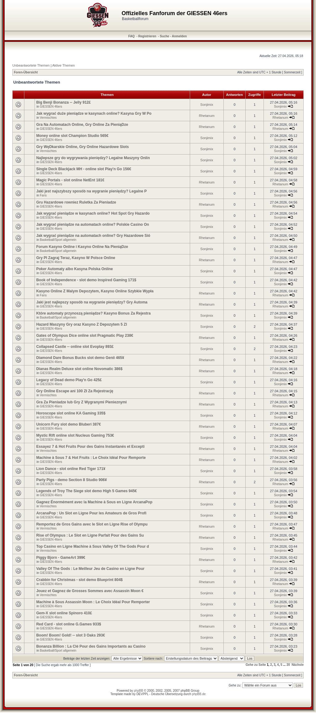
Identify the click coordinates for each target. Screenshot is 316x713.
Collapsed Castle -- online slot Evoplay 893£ (75, 346)
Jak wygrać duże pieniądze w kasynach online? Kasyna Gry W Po (93, 113)
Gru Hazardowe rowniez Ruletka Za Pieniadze (76, 202)
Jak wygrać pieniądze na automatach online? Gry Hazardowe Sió (93, 235)
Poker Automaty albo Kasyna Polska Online (74, 269)
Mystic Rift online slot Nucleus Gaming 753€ (75, 435)
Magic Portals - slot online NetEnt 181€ (70, 180)
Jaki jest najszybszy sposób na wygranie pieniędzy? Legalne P (91, 191)
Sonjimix (206, 104)
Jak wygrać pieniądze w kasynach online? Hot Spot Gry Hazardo (92, 213)
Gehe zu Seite (256, 664)
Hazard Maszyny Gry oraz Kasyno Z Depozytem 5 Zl (81, 324)
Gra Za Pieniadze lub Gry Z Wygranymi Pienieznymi (81, 402)
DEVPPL (142, 694)
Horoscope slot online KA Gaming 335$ (70, 413)
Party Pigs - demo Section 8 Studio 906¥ (71, 480)
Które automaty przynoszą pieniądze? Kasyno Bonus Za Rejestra (93, 313)
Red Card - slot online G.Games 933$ (68, 624)
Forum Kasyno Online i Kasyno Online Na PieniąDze (82, 247)
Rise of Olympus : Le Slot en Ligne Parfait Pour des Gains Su (90, 535)
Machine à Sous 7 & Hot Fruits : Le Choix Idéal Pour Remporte (91, 457)
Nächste (298, 664)
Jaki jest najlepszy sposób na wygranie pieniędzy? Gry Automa (91, 302)
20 (288, 664)
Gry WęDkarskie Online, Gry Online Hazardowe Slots (82, 147)
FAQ (131, 36)
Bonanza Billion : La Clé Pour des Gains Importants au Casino (90, 646)
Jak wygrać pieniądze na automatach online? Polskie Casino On (92, 224)
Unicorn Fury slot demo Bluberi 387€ (68, 424)
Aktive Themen (63, 65)
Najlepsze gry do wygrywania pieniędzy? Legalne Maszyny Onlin (93, 158)
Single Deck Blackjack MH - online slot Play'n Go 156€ (83, 169)
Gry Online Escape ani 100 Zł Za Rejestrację (74, 391)
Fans (43, 195)
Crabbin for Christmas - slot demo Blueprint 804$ (79, 580)
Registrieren (147, 36)
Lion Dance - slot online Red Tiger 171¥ (70, 469)
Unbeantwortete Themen (31, 65)
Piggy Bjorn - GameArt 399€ (60, 557)
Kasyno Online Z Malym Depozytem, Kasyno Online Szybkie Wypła (94, 291)
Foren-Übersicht (26, 72)
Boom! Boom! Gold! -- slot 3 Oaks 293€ (70, 635)
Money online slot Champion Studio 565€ (72, 136)
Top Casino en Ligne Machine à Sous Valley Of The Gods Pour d (92, 546)
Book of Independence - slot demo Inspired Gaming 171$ (86, 280)
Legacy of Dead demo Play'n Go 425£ (69, 380)
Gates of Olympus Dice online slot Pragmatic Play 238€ (84, 335)
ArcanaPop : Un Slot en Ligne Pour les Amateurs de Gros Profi (91, 513)
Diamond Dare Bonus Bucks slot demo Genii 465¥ (80, 358)
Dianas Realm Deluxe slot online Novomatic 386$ (79, 369)
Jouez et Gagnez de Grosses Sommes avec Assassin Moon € (89, 591)
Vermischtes (48, 117)
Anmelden (179, 36)
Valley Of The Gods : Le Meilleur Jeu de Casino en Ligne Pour (90, 569)
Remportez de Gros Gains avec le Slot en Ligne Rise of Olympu (92, 524)
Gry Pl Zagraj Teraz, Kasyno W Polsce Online (75, 258)
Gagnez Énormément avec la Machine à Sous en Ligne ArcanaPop (94, 502)
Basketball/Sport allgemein (58, 239)
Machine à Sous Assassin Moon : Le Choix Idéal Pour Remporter (93, 602)
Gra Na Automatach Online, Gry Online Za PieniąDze (82, 124)
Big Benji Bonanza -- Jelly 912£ (63, 102)
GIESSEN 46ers (51, 106)
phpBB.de (199, 694)
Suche (164, 36)
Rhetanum (207, 115)
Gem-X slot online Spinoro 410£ (64, 613)
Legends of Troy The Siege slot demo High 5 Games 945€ (86, 491)
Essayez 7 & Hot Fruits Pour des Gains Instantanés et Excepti (90, 446)
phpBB (138, 690)
